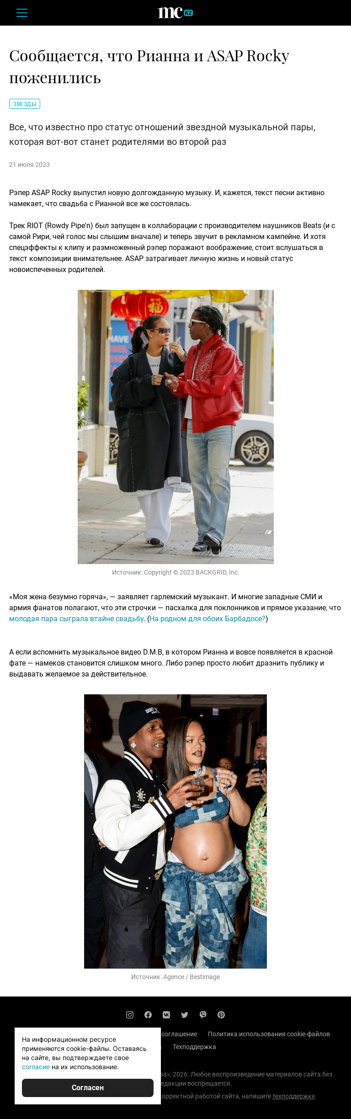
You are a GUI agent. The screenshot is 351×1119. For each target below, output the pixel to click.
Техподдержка (194, 1046)
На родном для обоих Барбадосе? (207, 618)
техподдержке (293, 1096)
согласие (36, 1067)
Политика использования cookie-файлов (269, 1034)
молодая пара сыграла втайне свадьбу (76, 618)
